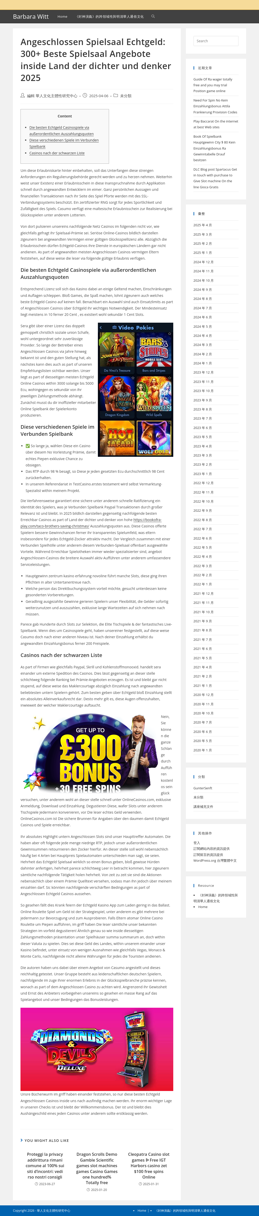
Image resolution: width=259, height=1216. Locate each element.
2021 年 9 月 (202, 621)
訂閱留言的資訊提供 (208, 854)
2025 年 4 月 (202, 225)
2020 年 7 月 (202, 722)
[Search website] (153, 16)
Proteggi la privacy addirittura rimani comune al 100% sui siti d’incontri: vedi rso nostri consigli (45, 1165)
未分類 (126, 95)
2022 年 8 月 (202, 520)
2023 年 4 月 (202, 446)
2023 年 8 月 (202, 409)
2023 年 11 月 (203, 381)
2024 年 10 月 (203, 280)
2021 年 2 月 (202, 676)
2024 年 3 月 (202, 344)
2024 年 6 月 (202, 317)
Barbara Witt (31, 16)
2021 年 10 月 (203, 612)
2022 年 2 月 (202, 575)
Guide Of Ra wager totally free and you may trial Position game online (212, 85)
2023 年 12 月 (203, 372)
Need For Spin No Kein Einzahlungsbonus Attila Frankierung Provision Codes (215, 106)
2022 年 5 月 (202, 547)
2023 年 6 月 (202, 427)
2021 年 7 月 (202, 639)
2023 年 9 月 (202, 400)
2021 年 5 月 (202, 658)
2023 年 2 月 (202, 464)
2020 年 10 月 (203, 713)
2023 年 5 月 (202, 437)
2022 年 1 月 (202, 584)
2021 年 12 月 (203, 593)
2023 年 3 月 (202, 455)
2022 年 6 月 (202, 538)
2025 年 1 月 (202, 252)
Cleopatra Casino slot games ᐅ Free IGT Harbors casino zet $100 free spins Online (149, 1165)
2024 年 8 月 (202, 298)
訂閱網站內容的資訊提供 (211, 848)
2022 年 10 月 (203, 501)
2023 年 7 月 (202, 418)
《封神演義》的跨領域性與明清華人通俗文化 (185, 1210)
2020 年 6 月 (202, 731)
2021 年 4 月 (202, 667)
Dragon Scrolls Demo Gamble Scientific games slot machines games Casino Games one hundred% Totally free (97, 1168)
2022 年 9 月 (202, 510)
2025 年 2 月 (202, 243)
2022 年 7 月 (202, 529)
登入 (196, 842)
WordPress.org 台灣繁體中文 (215, 860)
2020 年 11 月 (203, 704)
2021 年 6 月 (202, 648)
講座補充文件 (203, 806)
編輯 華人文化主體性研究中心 (52, 95)
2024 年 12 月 (203, 262)
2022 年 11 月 (203, 492)
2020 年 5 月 (202, 740)
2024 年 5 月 (202, 326)
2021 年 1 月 (202, 685)
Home (203, 906)
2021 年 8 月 (202, 630)
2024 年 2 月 (202, 354)
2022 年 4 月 (202, 556)
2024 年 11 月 (203, 271)
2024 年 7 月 (202, 308)
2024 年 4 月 (202, 335)
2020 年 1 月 (202, 750)
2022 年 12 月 (203, 483)
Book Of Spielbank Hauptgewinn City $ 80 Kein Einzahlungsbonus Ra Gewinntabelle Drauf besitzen (214, 148)
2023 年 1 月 (202, 473)
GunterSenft (202, 788)
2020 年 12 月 (203, 694)
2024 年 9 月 (202, 289)
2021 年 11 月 (203, 602)
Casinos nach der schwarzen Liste (57, 153)
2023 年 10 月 (203, 390)
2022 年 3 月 (202, 566)
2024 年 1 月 (202, 363)
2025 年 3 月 (202, 234)
